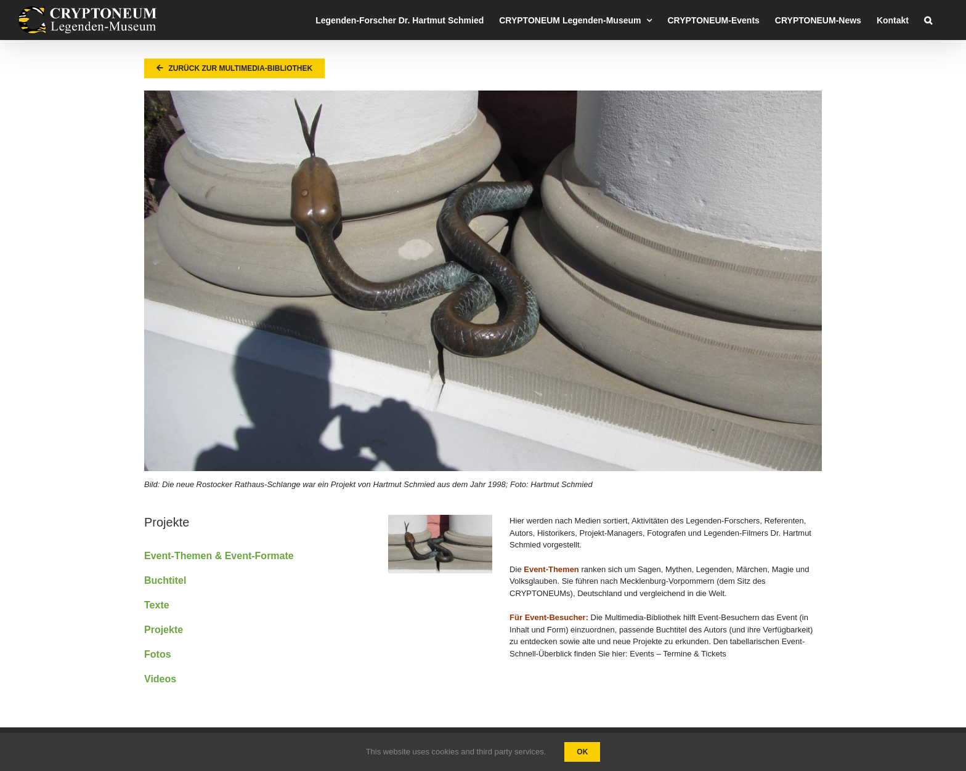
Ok (582, 752)
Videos (160, 679)
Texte (156, 605)
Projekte (163, 629)
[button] (928, 20)
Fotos (157, 654)
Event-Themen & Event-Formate (219, 556)
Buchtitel (165, 580)
